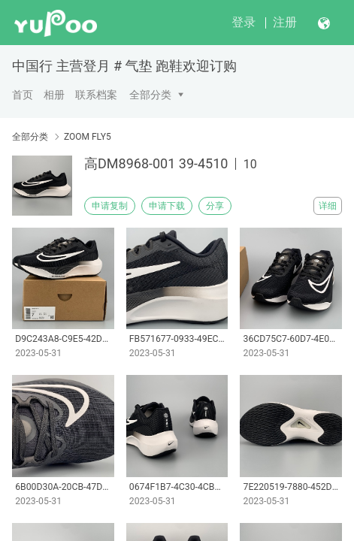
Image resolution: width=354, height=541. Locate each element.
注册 (285, 22)
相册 (54, 95)
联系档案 (96, 95)
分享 (215, 206)
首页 (22, 95)
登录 (243, 22)
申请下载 (167, 206)
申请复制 (110, 206)
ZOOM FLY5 (87, 136)
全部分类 (150, 95)
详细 (328, 206)
